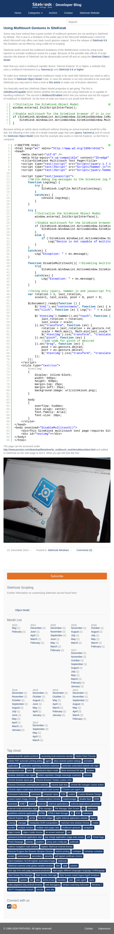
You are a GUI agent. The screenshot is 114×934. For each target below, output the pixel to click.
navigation (88, 827)
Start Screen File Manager (20, 875)
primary (29, 842)
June (33, 631)
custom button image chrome (21, 799)
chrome (87, 775)
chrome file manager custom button (87, 785)
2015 (40, 703)
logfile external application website (72, 818)
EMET (23, 804)
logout (93, 818)
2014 (60, 703)
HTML (42, 813)
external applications (58, 804)
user (71, 880)
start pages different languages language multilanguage (79, 870)
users (91, 880)
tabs (38, 880)
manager (22, 823)
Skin (58, 866)
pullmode (74, 842)
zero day (50, 889)
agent (48, 761)
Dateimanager (69, 799)
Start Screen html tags (46, 875)
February (17, 631)
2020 (58, 638)
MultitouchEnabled (52, 95)
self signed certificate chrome (68, 856)
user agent (81, 880)
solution (73, 866)
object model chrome (33, 832)
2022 (19, 628)
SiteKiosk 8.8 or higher (71, 69)
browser (90, 770)
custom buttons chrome (49, 799)
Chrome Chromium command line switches (28, 785)
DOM (96, 799)
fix (84, 808)
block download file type (72, 770)
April (32, 635)
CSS (63, 794)
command (35, 794)
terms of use (48, 880)
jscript (32, 818)
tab (31, 880)
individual (87, 813)
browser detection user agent (21, 775)
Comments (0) (84, 550)
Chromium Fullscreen (18, 794)
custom (71, 794)
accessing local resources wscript (56, 756)
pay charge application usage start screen (64, 837)
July (73, 635)
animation (88, 761)
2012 (40, 731)
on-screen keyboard (55, 832)
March (33, 639)
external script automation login (22, 808)
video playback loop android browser (25, 885)
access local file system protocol (23, 756)
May (14, 628)
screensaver (23, 856)
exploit (32, 804)
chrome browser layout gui (20, 780)
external (42, 804)
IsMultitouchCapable (15, 91)
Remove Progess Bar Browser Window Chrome (30, 851)
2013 (80, 704)
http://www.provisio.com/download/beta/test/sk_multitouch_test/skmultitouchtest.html (50, 449)
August (75, 631)
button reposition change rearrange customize (59, 775)
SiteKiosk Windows (58, 550)
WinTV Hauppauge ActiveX (21, 889)
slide (65, 866)
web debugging (52, 885)
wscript (40, 889)
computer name (50, 794)
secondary (37, 856)
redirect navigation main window (23, 846)
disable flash (85, 799)
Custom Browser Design (89, 794)
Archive (53, 12)
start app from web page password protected (29, 870)
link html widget (45, 818)
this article (54, 82)
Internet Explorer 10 (17, 818)
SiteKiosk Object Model (29, 79)
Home (18, 12)
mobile (95, 823)
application (13, 765)
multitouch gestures (71, 827)
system (23, 880)
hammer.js (47, 69)
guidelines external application (22, 813)
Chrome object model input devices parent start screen (33, 789)
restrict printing (62, 851)
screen (11, 856)
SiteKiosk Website (90, 12)
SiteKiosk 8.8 (100, 40)
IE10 (78, 813)
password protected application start (25, 837)
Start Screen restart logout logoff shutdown (80, 875)
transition (61, 880)
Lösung (11, 823)
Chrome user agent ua (72, 789)
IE (72, 813)
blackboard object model (46, 770)
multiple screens (25, 827)
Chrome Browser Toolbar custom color (54, 780)
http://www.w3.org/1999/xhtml (77, 148)
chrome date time (59, 785)
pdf (88, 837)
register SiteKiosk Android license (56, 846)
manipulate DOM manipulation (43, 823)
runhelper (76, 851)
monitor (11, 827)
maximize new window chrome (75, 823)
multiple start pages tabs (47, 827)
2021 (38, 634)
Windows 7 (97, 885)
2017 (79, 668)
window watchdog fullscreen (76, 885)
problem (40, 842)
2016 (20, 710)
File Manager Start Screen (67, 808)
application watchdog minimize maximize (40, 765)
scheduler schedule (93, 851)
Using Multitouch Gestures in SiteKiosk (35, 28)
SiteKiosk (62, 861)
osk (69, 832)
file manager (46, 808)
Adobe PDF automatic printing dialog (25, 761)
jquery (78, 132)
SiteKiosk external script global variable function (30, 866)
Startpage (12, 880)
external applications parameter (85, 804)
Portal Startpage (15, 842)
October (95, 628)
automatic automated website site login (80, 765)
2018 (98, 636)
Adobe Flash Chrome (85, 756)
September (56, 635)
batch (29, 770)
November (56, 631)
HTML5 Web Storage (58, 813)
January (75, 686)
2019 (78, 634)
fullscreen (92, 808)
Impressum (104, 928)
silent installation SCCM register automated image (31, 861)
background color (16, 770)
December (36, 628)
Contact (68, 12)
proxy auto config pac (57, 842)
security (48, 856)
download (12, 804)
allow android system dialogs (67, 761)
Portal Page (98, 837)
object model (14, 832)
